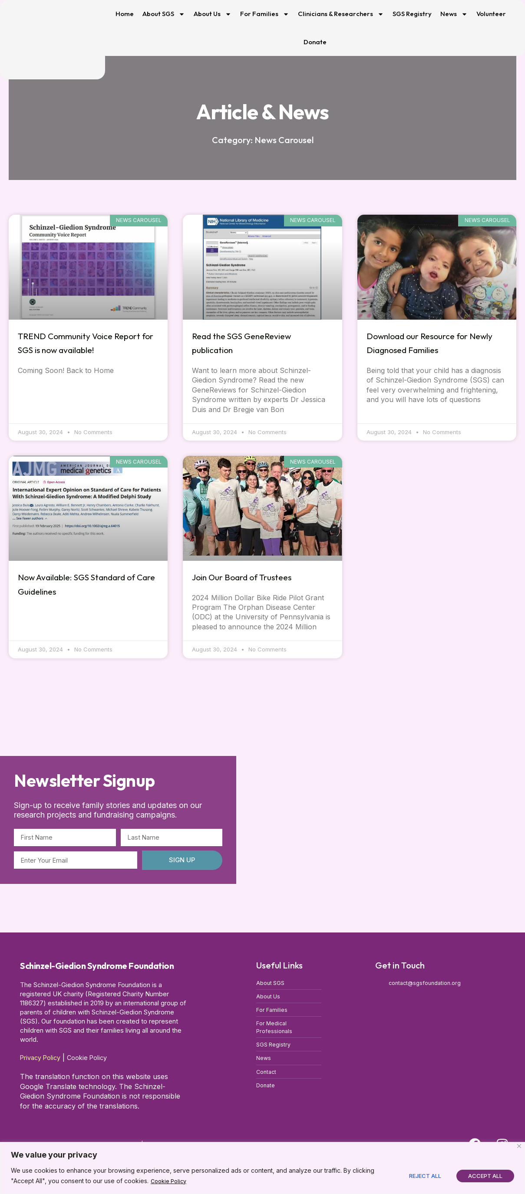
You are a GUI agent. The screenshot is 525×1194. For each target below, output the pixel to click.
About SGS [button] (163, 14)
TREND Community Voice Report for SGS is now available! (79, 349)
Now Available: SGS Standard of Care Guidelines (87, 583)
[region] (262, 1168)
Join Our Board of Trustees (256, 576)
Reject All (425, 1175)
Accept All (485, 1175)
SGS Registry (412, 14)
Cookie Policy (171, 1181)
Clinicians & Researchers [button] (341, 14)
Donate (315, 42)
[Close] (519, 1146)
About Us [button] (212, 14)
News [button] (454, 14)
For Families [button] (264, 14)
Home (125, 14)
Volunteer (491, 14)
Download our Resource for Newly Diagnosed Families (433, 342)
